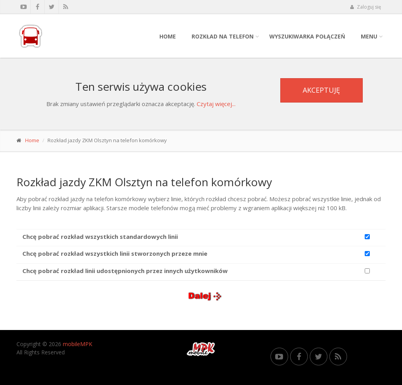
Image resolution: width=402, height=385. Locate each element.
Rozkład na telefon (223, 36)
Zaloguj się (365, 7)
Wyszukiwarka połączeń (307, 36)
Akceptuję (321, 90)
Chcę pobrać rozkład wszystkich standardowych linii (100, 236)
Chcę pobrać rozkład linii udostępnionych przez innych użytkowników (125, 271)
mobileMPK (77, 344)
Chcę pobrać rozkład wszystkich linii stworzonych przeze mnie (114, 253)
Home (167, 36)
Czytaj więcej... (216, 104)
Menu (369, 36)
